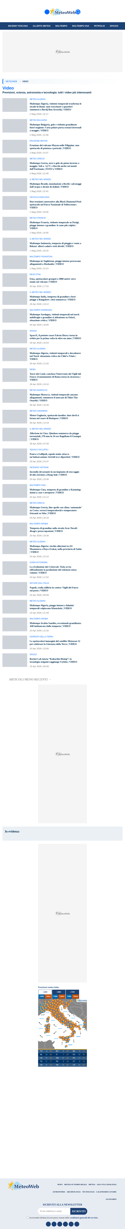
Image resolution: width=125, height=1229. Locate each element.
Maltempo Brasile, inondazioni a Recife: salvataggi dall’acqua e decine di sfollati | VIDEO (52, 189)
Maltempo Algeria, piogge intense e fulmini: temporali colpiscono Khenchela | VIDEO (53, 624)
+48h (59, 1015)
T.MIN (42, 1020)
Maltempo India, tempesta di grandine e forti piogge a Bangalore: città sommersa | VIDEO (54, 307)
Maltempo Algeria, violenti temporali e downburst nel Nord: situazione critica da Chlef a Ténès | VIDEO (52, 367)
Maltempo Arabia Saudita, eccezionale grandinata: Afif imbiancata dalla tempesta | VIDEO (54, 643)
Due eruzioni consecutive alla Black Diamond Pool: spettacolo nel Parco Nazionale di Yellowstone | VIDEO (54, 210)
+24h (45, 1015)
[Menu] (47, 11)
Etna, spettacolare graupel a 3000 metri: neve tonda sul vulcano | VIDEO (54, 289)
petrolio (99, 26)
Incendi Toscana (18, 26)
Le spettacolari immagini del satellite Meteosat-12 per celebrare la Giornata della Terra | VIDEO (55, 664)
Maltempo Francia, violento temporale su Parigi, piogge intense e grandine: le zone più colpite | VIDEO (54, 231)
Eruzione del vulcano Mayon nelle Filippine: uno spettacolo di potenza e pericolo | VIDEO (54, 149)
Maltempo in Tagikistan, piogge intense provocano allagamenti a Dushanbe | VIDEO (54, 271)
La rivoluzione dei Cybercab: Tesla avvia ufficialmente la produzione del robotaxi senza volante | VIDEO (55, 587)
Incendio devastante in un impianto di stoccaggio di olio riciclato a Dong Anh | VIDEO (51, 489)
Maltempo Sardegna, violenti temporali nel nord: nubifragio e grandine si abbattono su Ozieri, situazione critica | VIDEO (53, 326)
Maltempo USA (80, 26)
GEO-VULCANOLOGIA (106, 1208)
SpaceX (114, 26)
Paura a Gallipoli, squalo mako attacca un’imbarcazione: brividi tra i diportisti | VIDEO (52, 468)
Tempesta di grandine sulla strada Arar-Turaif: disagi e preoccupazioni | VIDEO (55, 547)
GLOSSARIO (111, 1223)
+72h (72, 1015)
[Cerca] (78, 11)
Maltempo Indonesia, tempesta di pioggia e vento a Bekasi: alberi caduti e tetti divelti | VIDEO (53, 252)
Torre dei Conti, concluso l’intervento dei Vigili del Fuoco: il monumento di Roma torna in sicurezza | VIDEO (55, 388)
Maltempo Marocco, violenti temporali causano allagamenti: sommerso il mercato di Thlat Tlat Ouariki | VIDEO (55, 409)
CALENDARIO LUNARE (106, 1215)
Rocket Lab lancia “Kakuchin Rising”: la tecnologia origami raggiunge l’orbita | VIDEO (55, 684)
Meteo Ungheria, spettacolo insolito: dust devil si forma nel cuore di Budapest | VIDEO (55, 428)
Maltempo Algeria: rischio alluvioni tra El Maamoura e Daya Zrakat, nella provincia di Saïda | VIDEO (54, 566)
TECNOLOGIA (88, 1215)
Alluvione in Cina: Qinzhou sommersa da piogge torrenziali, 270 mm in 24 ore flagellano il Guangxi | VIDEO (55, 448)
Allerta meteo (41, 26)
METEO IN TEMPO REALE (75, 1208)
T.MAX (48, 1020)
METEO (92, 1208)
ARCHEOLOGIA (74, 1215)
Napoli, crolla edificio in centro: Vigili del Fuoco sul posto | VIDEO (52, 606)
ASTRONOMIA (59, 1215)
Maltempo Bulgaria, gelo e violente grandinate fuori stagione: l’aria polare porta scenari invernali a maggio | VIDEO (55, 130)
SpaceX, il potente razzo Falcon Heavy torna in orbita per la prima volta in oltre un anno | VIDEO (55, 347)
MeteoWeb (11, 81)
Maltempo (61, 26)
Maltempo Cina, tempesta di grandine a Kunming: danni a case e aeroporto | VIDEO (54, 508)
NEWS (59, 1208)
